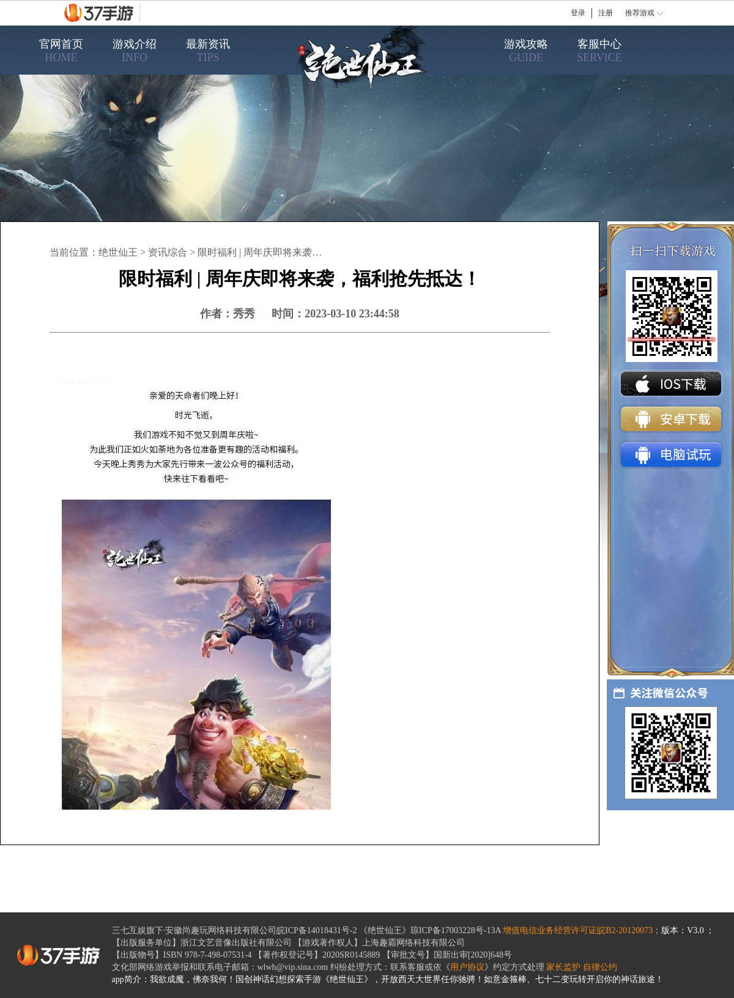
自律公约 (600, 967)
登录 (578, 13)
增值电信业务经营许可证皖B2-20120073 (578, 930)
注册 (605, 13)
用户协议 (467, 967)
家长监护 (563, 967)
